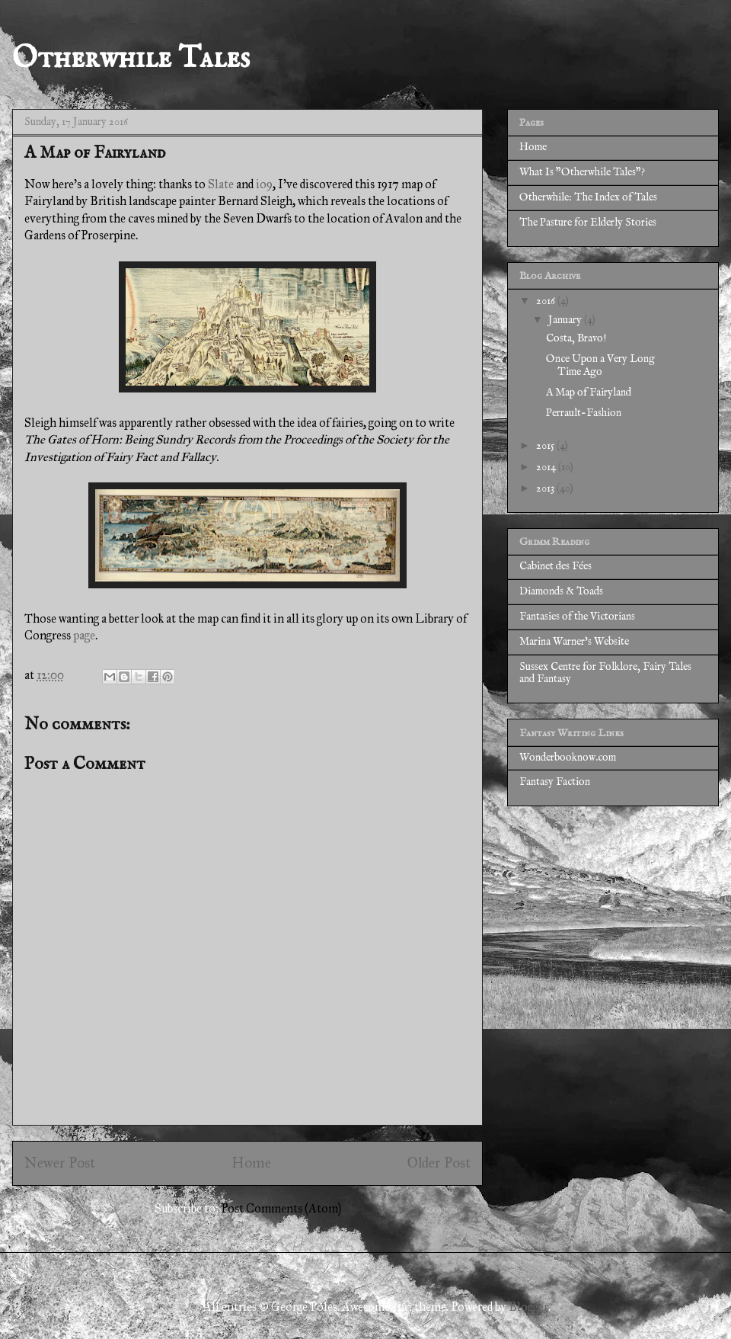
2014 (547, 467)
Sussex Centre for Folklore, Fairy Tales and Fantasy (605, 673)
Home (251, 1162)
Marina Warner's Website (574, 642)
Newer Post (59, 1162)
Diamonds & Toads (561, 591)
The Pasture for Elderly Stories (587, 222)
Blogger (528, 1306)
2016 (546, 301)
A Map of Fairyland (588, 392)
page (84, 635)
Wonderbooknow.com (567, 757)
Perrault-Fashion (583, 413)
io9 (264, 184)
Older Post (439, 1162)
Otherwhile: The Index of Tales (588, 197)
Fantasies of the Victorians (577, 616)
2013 (546, 488)
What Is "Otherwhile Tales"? (582, 172)
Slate (221, 184)
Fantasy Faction (554, 782)
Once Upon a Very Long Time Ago (600, 365)
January (566, 320)
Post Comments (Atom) (281, 1208)
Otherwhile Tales (131, 59)
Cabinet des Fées (555, 566)
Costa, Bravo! (576, 338)
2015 (546, 446)
